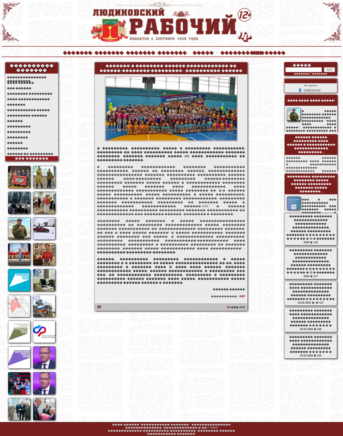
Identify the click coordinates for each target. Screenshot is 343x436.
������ (15, 121)
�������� (266, 52)
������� (77, 52)
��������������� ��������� (26, 77)
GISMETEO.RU (312, 90)
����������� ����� (28, 110)
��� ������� (32, 158)
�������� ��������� (29, 93)
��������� (19, 126)
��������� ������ (27, 115)
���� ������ (20, 82)
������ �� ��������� (30, 153)
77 (99, 307)
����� (203, 52)
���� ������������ (28, 99)
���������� (234, 52)
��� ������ (19, 88)
